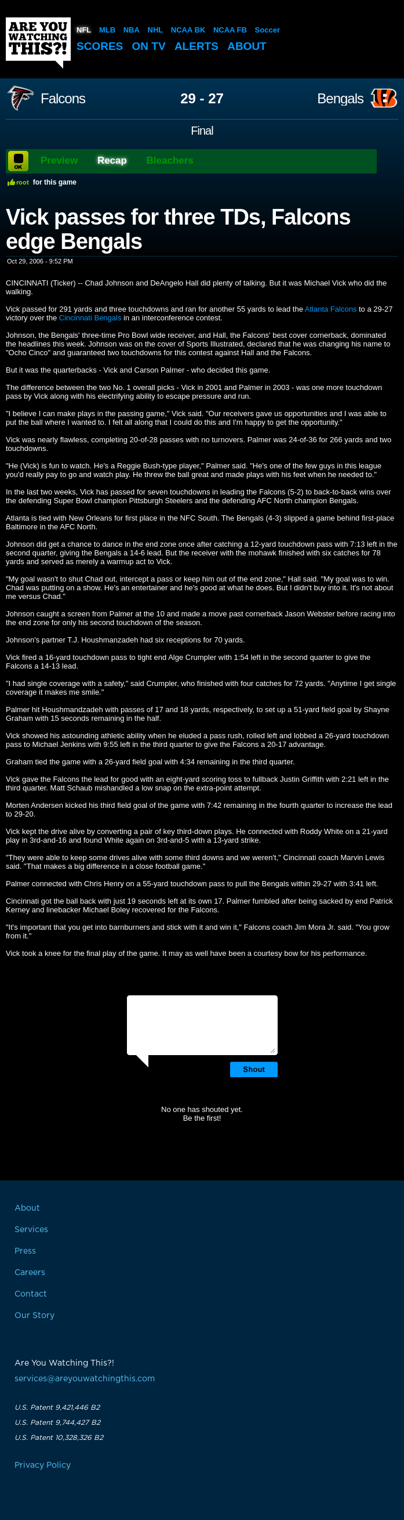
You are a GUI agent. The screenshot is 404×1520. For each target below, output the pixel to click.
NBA (131, 30)
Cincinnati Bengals (90, 317)
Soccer (267, 30)
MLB (107, 30)
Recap (112, 160)
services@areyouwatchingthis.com (84, 1379)
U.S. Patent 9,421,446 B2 (57, 1407)
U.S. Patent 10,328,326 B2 (58, 1437)
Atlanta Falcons (331, 309)
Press (25, 1251)
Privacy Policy (42, 1465)
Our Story (34, 1316)
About (247, 46)
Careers (29, 1273)
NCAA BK (188, 30)
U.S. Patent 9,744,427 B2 (57, 1422)
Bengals (340, 99)
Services (31, 1230)
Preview (59, 160)
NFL (84, 30)
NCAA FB (230, 30)
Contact (30, 1294)
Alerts (196, 46)
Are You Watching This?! (38, 42)
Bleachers (170, 160)
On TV (149, 46)
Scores (100, 46)
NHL (155, 30)
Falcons (63, 99)
